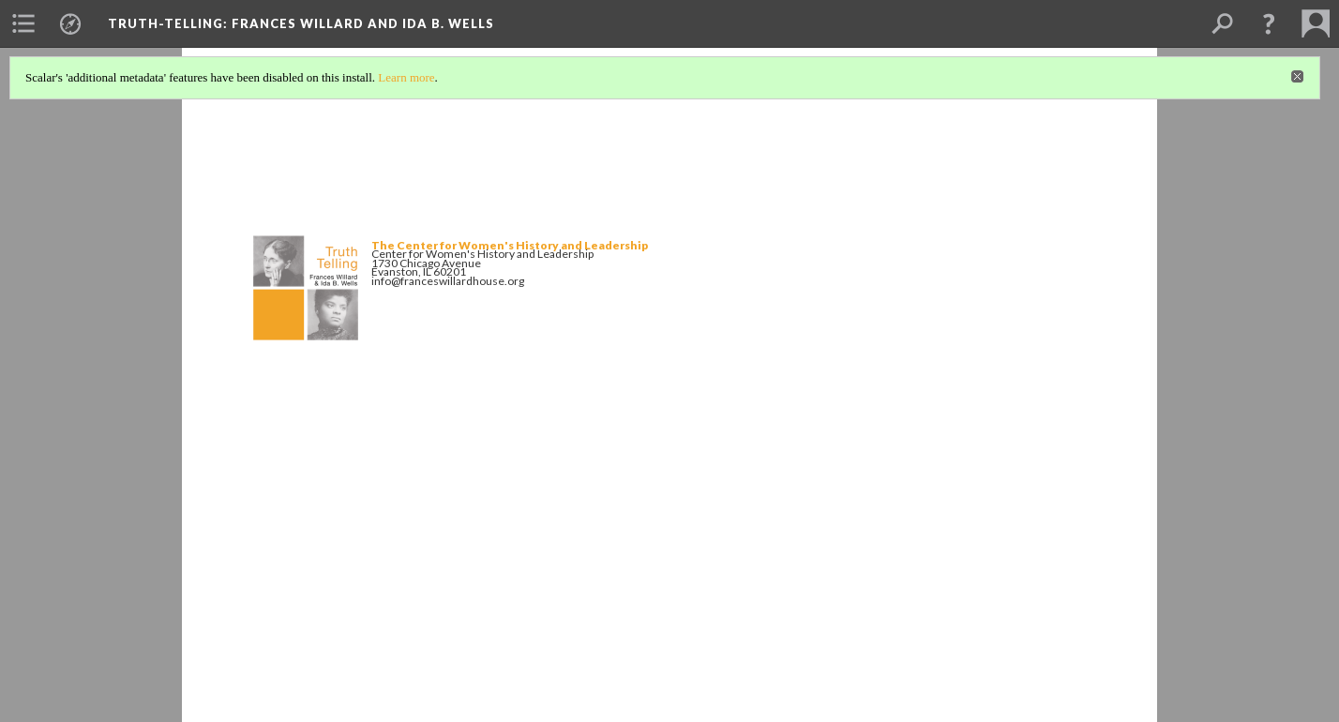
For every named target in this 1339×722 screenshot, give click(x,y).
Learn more (406, 77)
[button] (1268, 23)
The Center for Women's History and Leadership (509, 245)
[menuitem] (23, 23)
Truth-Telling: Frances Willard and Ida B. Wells (301, 23)
